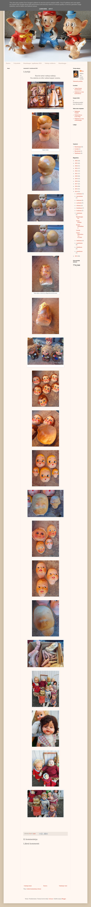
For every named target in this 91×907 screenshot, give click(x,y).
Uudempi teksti (28, 886)
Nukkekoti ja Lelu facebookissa (79, 92)
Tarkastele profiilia (78, 81)
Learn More (43, 9)
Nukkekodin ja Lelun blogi (78, 115)
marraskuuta (79, 196)
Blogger (64, 898)
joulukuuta (79, 193)
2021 (76, 173)
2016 (76, 186)
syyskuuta (79, 203)
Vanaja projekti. (79, 221)
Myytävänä (77, 151)
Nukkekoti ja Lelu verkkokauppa (79, 119)
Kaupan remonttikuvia (80, 226)
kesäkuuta (79, 210)
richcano (51, 898)
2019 (76, 178)
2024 (76, 166)
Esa (83, 71)
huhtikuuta (79, 240)
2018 (76, 181)
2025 (76, 163)
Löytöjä (77, 149)
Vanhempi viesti (63, 886)
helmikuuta (79, 247)
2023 (76, 168)
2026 (76, 160)
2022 (76, 171)
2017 (76, 183)
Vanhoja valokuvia (50, 63)
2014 (76, 191)
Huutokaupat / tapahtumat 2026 (32, 63)
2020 (76, 176)
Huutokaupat (78, 146)
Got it (51, 9)
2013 (76, 256)
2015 (76, 189)
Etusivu (8, 63)
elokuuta (78, 205)
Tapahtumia (78, 153)
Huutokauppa (62, 63)
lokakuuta (79, 200)
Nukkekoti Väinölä (77, 112)
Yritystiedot (16, 63)
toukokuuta (79, 213)
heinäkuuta (79, 208)
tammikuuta (79, 251)
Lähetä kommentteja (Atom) (34, 889)
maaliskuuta (79, 243)
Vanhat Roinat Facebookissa (78, 89)
